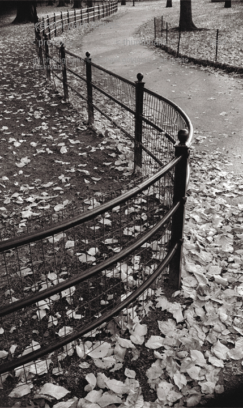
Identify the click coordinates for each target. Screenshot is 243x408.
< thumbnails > (145, 42)
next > (221, 42)
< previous (52, 42)
